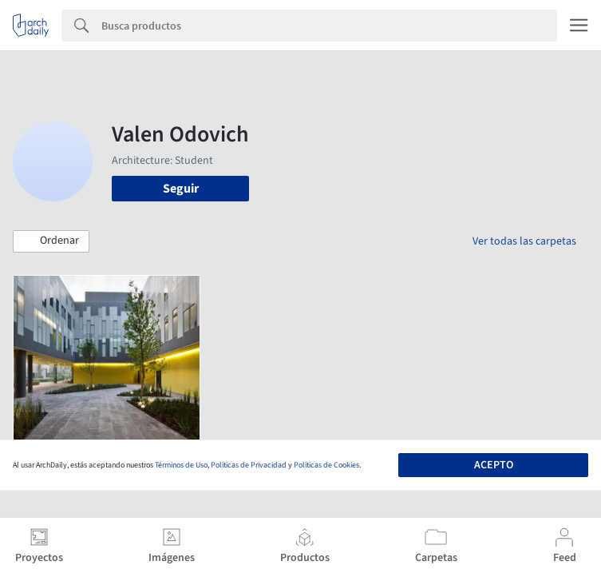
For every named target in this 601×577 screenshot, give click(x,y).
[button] (51, 241)
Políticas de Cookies (326, 465)
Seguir (181, 188)
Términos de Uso (181, 465)
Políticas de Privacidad (249, 465)
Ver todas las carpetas (524, 241)
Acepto (493, 465)
